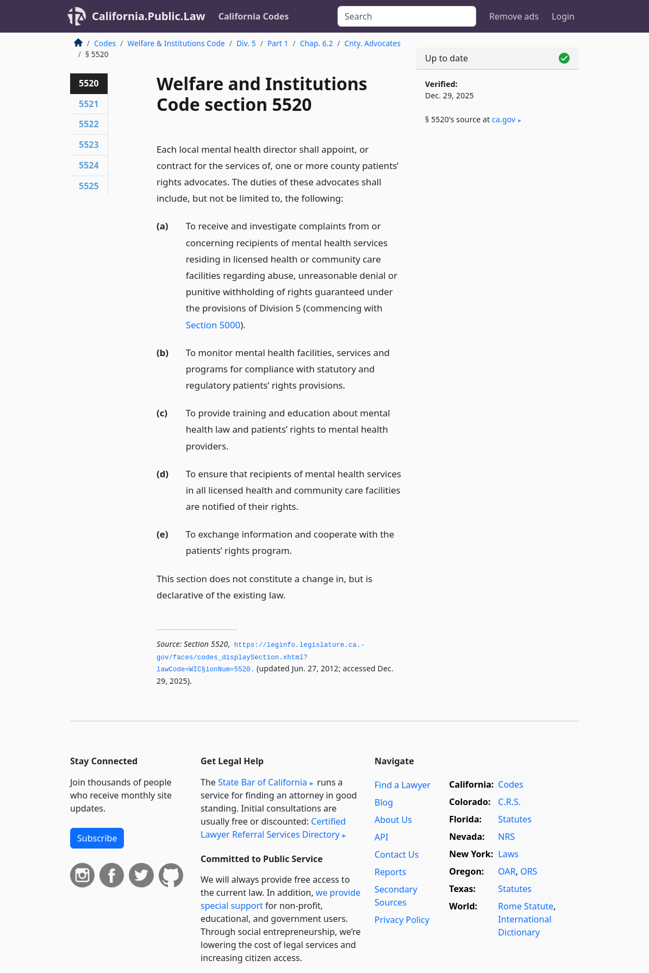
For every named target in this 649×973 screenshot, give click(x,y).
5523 (89, 145)
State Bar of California (262, 782)
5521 (89, 104)
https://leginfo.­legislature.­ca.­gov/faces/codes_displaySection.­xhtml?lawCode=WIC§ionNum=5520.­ (261, 657)
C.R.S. (509, 802)
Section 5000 (213, 325)
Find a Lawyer (402, 785)
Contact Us (397, 854)
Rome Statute (525, 906)
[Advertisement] (497, 218)
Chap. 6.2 (316, 43)
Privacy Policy (402, 920)
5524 (89, 165)
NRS (506, 837)
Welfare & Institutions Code (175, 43)
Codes (105, 43)
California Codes (254, 16)
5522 (89, 124)
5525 (89, 186)
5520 (89, 83)
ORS (528, 871)
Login (563, 16)
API (381, 837)
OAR (506, 871)
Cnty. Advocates (373, 43)
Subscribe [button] (97, 838)
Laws (508, 854)
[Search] (407, 16)
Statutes (515, 819)
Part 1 (278, 43)
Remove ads (514, 16)
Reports (391, 872)
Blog (384, 802)
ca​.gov (503, 119)
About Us (393, 820)
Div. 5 (246, 43)
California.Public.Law (148, 16)
